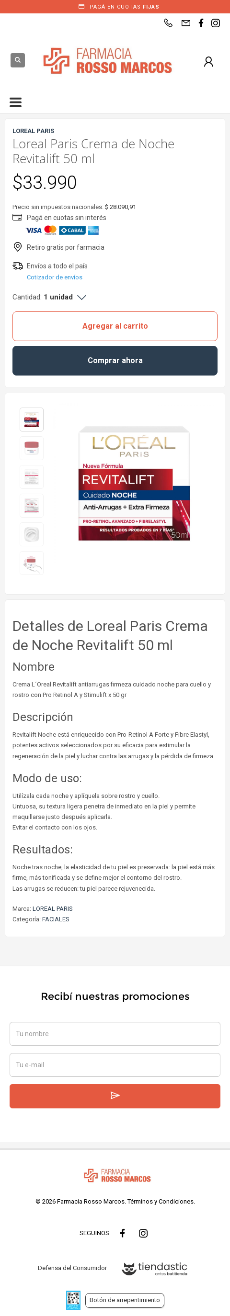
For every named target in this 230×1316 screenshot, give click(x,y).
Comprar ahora (115, 360)
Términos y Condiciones (160, 1201)
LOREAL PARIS (53, 908)
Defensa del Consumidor (72, 1268)
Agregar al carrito (115, 326)
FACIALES (55, 919)
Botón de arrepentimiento (125, 1300)
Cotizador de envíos (54, 277)
